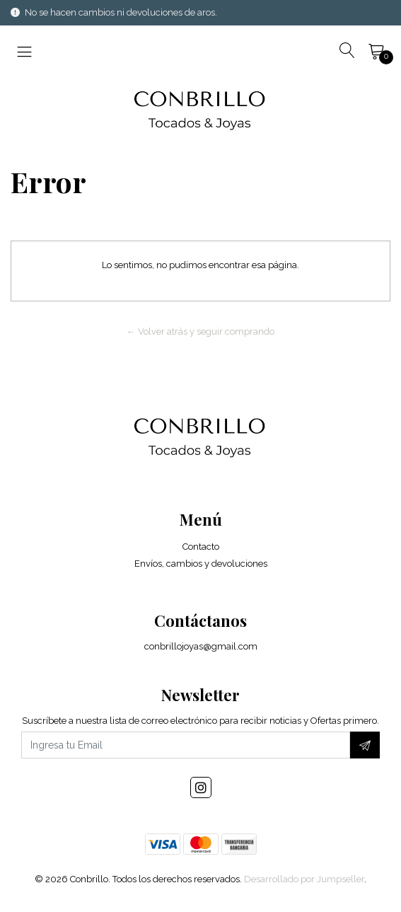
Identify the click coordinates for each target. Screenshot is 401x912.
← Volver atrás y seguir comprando (200, 331)
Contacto (200, 546)
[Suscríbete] (365, 745)
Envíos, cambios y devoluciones (200, 563)
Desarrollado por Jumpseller (304, 879)
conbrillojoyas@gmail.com (200, 646)
